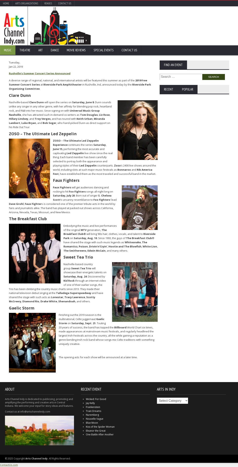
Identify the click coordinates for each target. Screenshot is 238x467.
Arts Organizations (26, 3)
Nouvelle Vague (94, 418)
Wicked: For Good (96, 399)
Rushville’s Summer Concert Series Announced (39, 73)
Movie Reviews (76, 50)
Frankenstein (93, 407)
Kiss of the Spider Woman (100, 426)
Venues (48, 3)
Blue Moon (92, 422)
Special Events (104, 50)
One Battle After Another (100, 434)
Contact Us (64, 3)
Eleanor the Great (96, 430)
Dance (55, 50)
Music (8, 50)
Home (6, 3)
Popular (187, 89)
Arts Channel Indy (47, 25)
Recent (168, 89)
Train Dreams (93, 411)
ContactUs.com (9, 465)
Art (40, 50)
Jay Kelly (90, 403)
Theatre (24, 50)
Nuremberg (92, 414)
